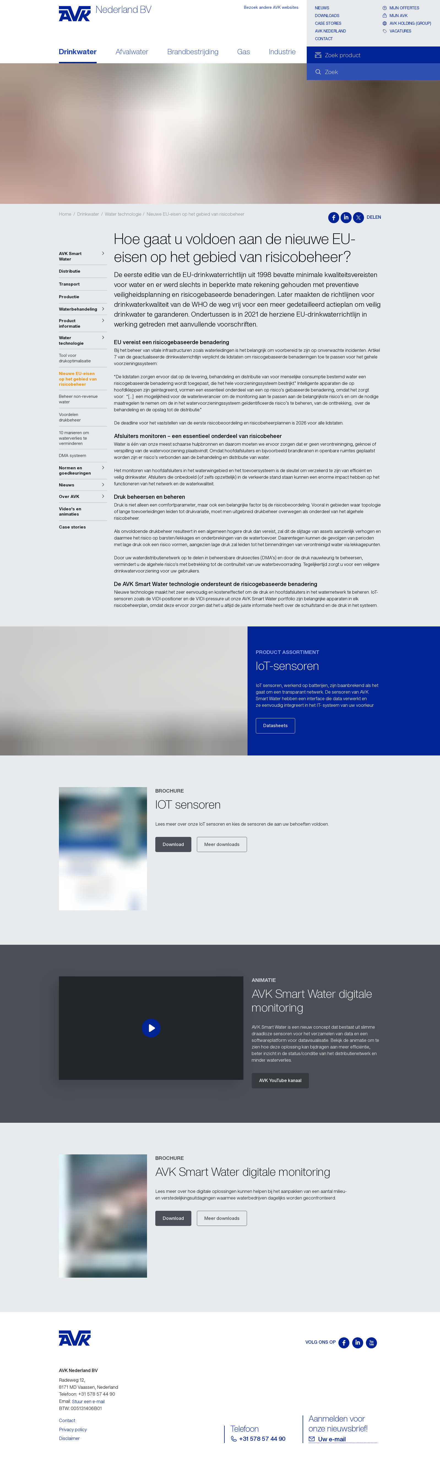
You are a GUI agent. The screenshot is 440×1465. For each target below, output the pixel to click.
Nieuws (322, 8)
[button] (83, 256)
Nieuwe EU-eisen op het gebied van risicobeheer (195, 214)
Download (173, 844)
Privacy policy (73, 1429)
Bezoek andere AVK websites (271, 7)
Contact (324, 39)
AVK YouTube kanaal (280, 1080)
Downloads (327, 15)
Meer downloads (222, 844)
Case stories (328, 23)
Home (65, 214)
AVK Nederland (330, 31)
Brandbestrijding (193, 52)
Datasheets (275, 725)
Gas (243, 52)
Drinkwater (78, 52)
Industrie (282, 52)
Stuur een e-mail (88, 1401)
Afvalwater (132, 52)
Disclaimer (69, 1438)
